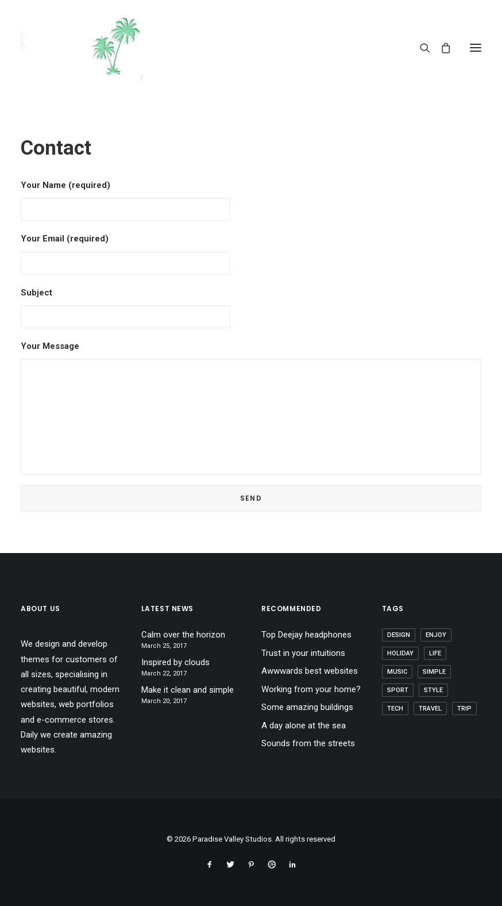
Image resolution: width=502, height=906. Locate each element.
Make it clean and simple (187, 690)
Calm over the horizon (183, 634)
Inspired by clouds (175, 662)
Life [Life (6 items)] (435, 653)
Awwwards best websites (309, 671)
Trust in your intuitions (303, 653)
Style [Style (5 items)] (433, 690)
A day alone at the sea (303, 725)
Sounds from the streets (308, 743)
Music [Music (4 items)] (397, 671)
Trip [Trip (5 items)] (464, 708)
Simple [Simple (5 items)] (434, 671)
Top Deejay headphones (306, 634)
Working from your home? (311, 689)
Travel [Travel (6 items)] (430, 708)
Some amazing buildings (307, 707)
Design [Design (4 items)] (398, 635)
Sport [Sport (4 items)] (397, 690)
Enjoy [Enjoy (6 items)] (436, 635)
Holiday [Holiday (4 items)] (400, 653)
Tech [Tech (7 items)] (395, 708)
